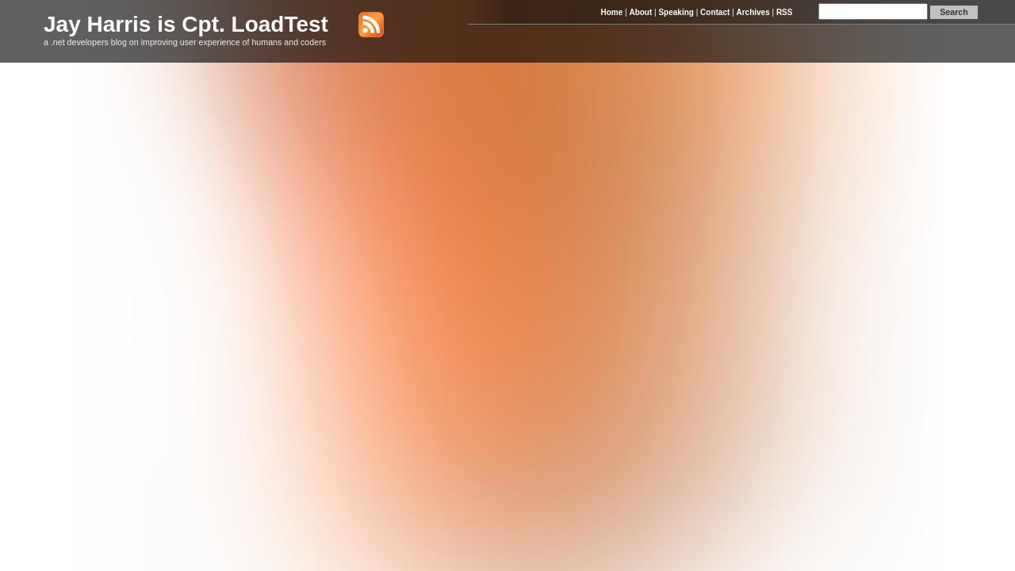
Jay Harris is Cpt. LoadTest (186, 24)
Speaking (675, 12)
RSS (784, 12)
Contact (715, 12)
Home (611, 12)
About (640, 12)
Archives (752, 12)
